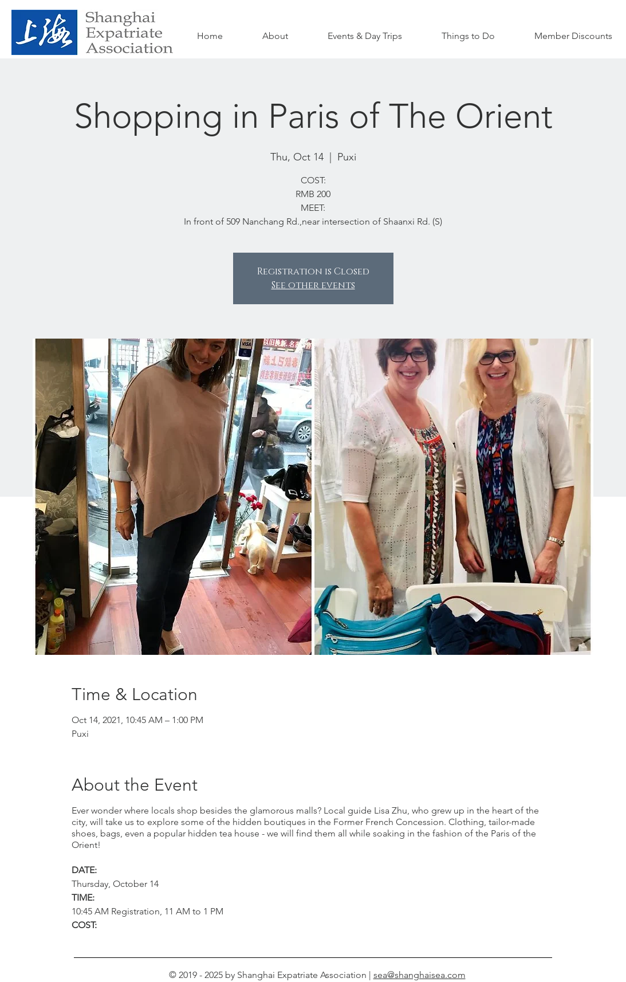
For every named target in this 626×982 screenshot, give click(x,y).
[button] (468, 36)
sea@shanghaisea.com (419, 974)
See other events (313, 285)
